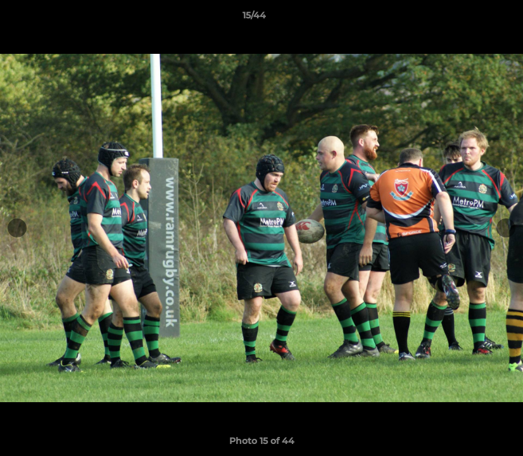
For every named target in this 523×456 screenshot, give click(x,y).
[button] (469, 18)
